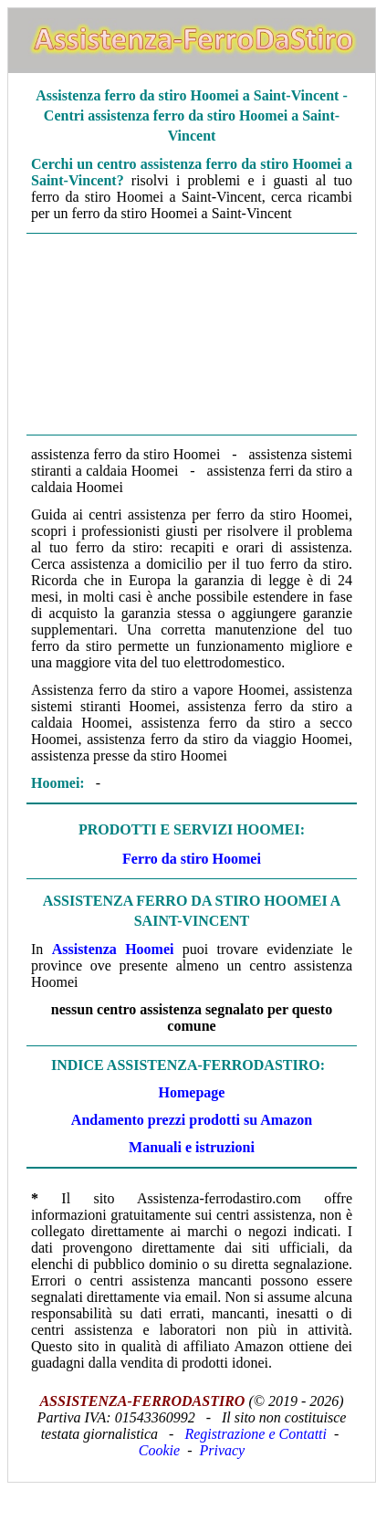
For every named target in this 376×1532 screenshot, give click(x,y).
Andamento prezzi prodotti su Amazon (191, 1120)
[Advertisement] (191, 332)
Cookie (159, 1450)
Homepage (192, 1092)
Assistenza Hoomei (113, 949)
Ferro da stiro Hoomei (191, 858)
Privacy (222, 1450)
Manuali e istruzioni (192, 1147)
